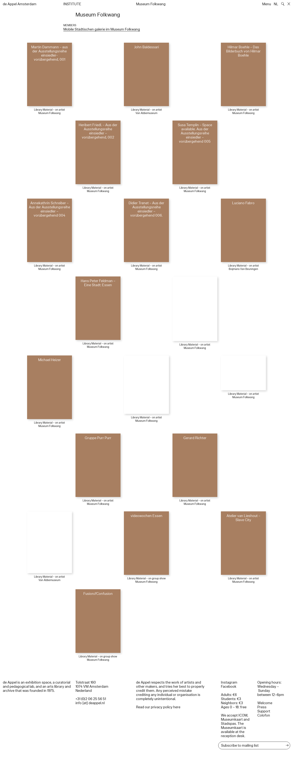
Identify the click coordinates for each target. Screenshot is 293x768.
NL (276, 4)
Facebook (228, 686)
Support (263, 711)
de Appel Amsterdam (19, 4)
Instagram (229, 682)
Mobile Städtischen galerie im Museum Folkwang (101, 29)
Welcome (264, 703)
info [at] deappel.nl (90, 703)
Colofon (263, 715)
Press (261, 707)
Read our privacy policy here (158, 707)
